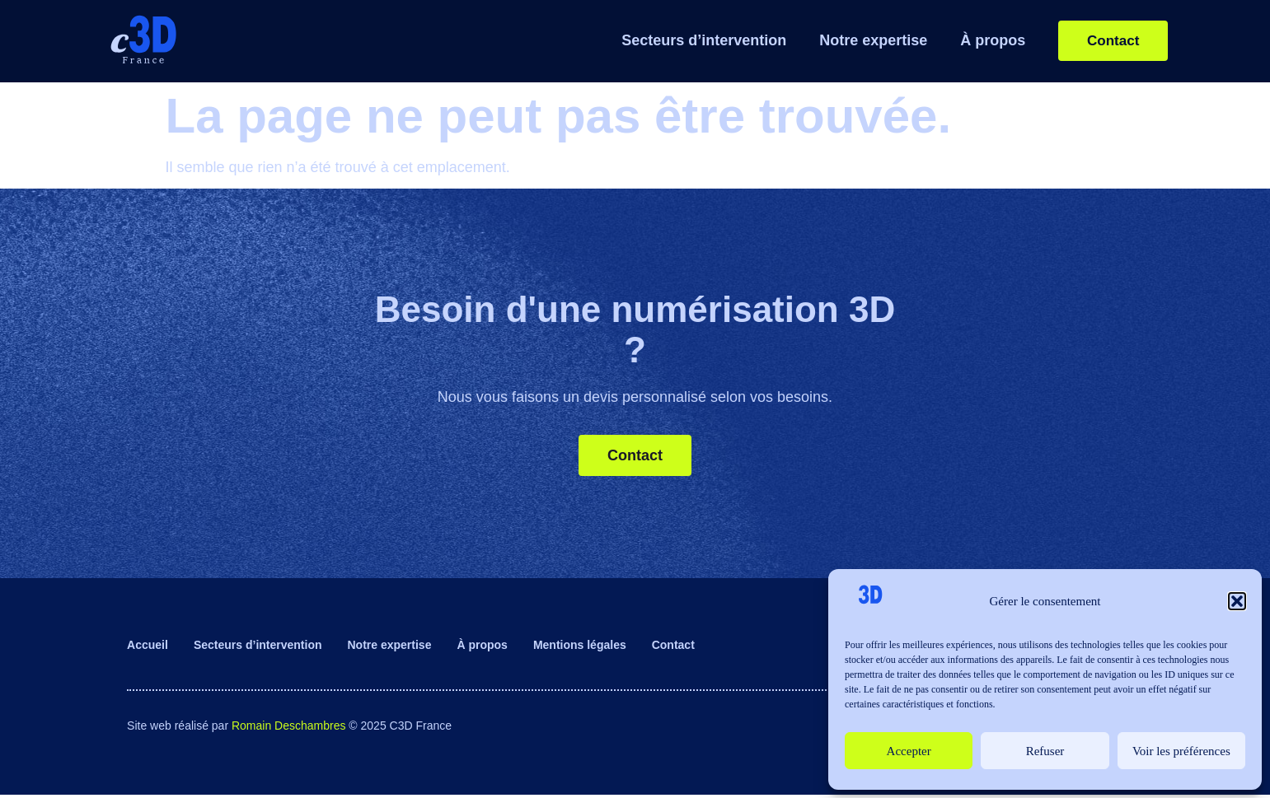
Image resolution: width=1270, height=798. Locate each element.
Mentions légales (579, 648)
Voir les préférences (1181, 751)
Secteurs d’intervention (689, 40)
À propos (978, 40)
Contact (673, 648)
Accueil (147, 648)
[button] (1237, 601)
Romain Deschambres (289, 728)
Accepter (909, 751)
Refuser (1045, 751)
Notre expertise (859, 40)
